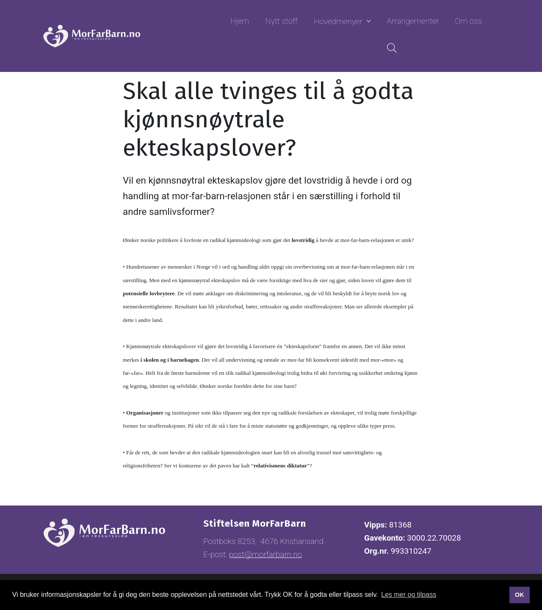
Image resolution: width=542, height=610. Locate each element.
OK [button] (519, 594)
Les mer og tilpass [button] (408, 594)
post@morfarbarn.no (265, 554)
